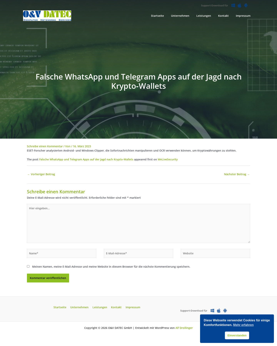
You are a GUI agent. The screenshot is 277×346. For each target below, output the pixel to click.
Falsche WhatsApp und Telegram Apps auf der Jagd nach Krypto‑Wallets (86, 159)
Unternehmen (81, 308)
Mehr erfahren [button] (243, 325)
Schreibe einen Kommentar (45, 146)
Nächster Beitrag (237, 174)
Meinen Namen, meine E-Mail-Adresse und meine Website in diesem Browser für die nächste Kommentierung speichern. (111, 268)
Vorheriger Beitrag (41, 174)
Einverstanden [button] (236, 335)
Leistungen (100, 308)
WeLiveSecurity (168, 159)
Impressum (130, 308)
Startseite (62, 308)
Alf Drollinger (184, 329)
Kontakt (115, 308)
